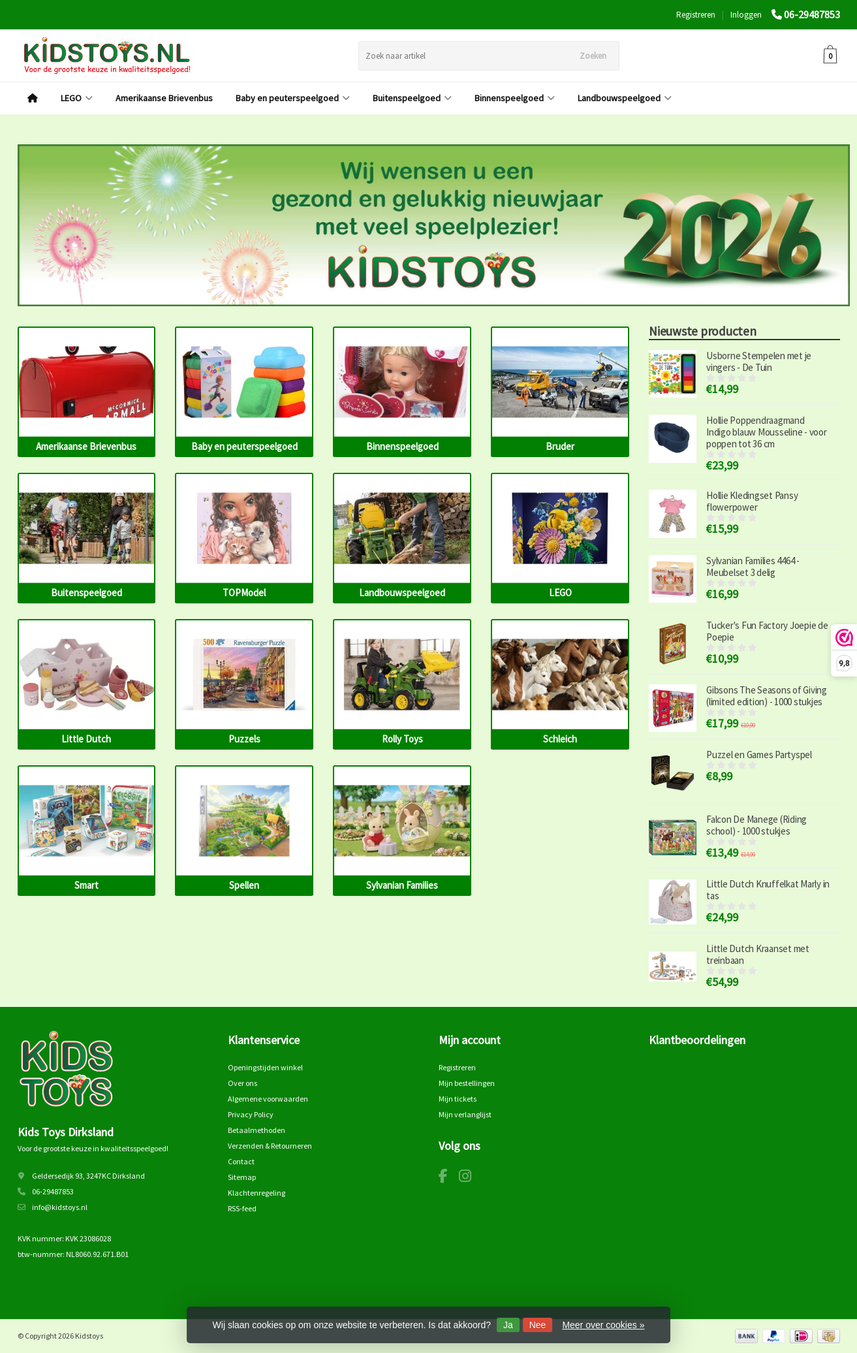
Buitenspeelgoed (412, 98)
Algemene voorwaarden (268, 1099)
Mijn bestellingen (467, 1083)
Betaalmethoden (256, 1130)
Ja (508, 1325)
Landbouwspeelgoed (625, 98)
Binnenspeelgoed (515, 98)
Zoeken (593, 55)
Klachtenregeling (256, 1193)
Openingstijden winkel (265, 1067)
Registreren (695, 14)
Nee (537, 1325)
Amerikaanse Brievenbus (164, 98)
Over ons (242, 1083)
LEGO (77, 98)
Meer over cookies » (603, 1325)
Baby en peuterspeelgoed (293, 98)
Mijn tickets (457, 1099)
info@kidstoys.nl (59, 1207)
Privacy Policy (250, 1114)
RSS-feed (242, 1208)
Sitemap (242, 1177)
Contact (241, 1161)
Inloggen (746, 14)
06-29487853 (812, 14)
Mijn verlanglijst (465, 1114)
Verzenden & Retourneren (270, 1146)
